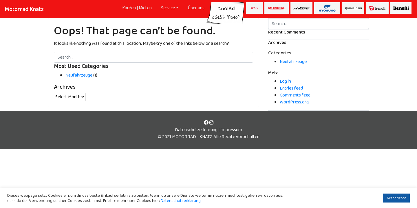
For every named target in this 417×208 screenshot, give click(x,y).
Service (168, 8)
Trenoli (377, 8)
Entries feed (291, 88)
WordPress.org (294, 102)
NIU (254, 8)
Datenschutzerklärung (196, 129)
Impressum (231, 129)
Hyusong (327, 8)
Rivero (301, 8)
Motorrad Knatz (24, 9)
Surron (353, 8)
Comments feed (295, 95)
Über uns (196, 8)
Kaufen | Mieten (137, 8)
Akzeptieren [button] (396, 198)
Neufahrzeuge (78, 75)
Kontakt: (225, 10)
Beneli (401, 8)
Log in (285, 81)
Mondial (276, 8)
